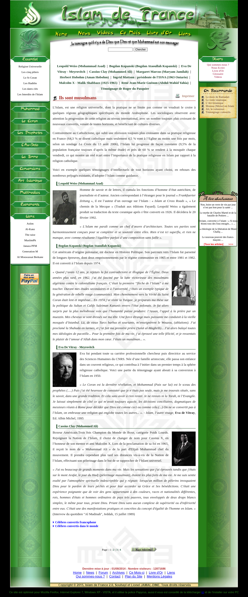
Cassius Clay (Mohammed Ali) (110, 71)
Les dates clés (30, 88)
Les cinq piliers (30, 71)
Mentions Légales (159, 576)
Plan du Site (133, 576)
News (90, 572)
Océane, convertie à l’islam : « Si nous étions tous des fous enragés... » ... (217, 222)
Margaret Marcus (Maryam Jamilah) (162, 71)
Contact (114, 576)
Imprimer (188, 96)
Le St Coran (30, 77)
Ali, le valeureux (215, 108)
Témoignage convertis (218, 112)
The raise (30, 234)
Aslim (30, 223)
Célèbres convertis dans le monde (76, 526)
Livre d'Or (218, 70)
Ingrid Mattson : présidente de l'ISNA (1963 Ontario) (150, 77)
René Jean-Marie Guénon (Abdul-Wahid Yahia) (155, 83)
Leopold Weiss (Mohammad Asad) (81, 66)
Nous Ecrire (218, 67)
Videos (218, 76)
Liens (171, 572)
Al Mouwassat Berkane (30, 256)
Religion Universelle (30, 66)
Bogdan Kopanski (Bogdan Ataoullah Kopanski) (143, 66)
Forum (103, 572)
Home (77, 572)
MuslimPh (30, 240)
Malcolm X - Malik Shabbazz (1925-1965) (88, 83)
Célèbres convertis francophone (75, 522)
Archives (118, 572)
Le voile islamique (216, 99)
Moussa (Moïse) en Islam (220, 105)
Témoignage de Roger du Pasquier (125, 88)
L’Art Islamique (214, 102)
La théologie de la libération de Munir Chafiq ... (218, 230)
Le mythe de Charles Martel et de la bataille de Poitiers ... (218, 214)
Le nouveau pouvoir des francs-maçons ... (218, 238)
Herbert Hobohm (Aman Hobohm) (84, 77)
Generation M (30, 251)
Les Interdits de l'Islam (30, 94)
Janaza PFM (30, 245)
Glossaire (218, 73)
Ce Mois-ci (136, 572)
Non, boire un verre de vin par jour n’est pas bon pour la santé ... (218, 206)
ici (202, 592)
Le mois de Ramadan (217, 96)
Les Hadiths (30, 83)
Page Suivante (144, 549)
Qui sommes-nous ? (218, 64)
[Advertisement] (218, 152)
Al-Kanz (30, 229)
